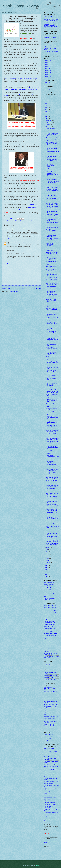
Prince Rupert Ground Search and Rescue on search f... (51, 349)
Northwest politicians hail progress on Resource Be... (51, 143)
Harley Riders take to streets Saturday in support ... (51, 165)
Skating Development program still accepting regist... (51, 211)
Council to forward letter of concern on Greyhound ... (52, 470)
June (47, 551)
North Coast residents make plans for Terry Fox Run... (52, 439)
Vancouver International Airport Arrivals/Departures (50, 654)
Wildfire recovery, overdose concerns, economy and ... (52, 139)
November (48, 122)
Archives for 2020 (47, 68)
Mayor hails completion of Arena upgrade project (52, 388)
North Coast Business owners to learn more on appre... (52, 200)
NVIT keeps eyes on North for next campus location (52, 204)
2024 (46, 103)
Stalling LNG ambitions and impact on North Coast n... (52, 501)
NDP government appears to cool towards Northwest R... (52, 249)
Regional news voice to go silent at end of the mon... (52, 392)
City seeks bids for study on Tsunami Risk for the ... (52, 332)
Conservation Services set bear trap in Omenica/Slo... (52, 240)
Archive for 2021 (47, 66)
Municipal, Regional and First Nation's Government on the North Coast (50, 707)
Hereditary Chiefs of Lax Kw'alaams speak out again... (51, 309)
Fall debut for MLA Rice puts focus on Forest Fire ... (52, 518)
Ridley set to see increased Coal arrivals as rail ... (52, 486)
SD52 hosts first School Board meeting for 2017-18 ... (52, 506)
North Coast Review (20, 6)
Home (22, 288)
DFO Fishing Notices (48, 626)
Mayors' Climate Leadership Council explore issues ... (52, 187)
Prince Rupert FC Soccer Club (50, 804)
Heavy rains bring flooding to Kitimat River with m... (52, 541)
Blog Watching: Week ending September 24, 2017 (51, 263)
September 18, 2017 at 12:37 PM (16, 242)
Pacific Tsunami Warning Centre (51, 642)
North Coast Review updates (50, 37)
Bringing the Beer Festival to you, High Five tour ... (52, 544)
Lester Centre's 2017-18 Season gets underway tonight (51, 323)
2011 (46, 576)
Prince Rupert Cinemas (49, 738)
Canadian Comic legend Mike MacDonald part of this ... (52, 417)
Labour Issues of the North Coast (51, 704)
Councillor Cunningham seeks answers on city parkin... (51, 466)
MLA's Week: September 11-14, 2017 (51, 409)
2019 (46, 114)
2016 (46, 565)
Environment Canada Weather (50, 633)
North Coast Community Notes (50, 710)
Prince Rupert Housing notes (50, 593)
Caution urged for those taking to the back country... (51, 427)
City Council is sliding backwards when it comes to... (51, 435)
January (48, 562)
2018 (46, 116)
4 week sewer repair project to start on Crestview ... (52, 223)
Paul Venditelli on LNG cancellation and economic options (20, 220)
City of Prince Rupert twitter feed (51, 616)
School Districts (47, 666)
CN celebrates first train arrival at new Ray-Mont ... (52, 362)
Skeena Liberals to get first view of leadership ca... (52, 215)
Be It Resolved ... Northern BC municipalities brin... (52, 227)
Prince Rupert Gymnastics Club (51, 773)
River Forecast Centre (48, 644)
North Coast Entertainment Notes (51, 734)
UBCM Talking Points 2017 (52, 277)
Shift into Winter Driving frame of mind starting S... (51, 148)
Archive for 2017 (47, 74)
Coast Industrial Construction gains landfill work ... (52, 456)
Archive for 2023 (47, 62)
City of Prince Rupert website (50, 610)
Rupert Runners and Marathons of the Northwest (51, 813)
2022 (46, 107)
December (48, 120)
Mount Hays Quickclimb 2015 (50, 764)
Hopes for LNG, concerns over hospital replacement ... (51, 384)
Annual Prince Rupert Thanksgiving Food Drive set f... (52, 447)
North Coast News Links (49, 582)
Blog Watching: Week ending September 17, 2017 (51, 405)
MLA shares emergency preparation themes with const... (52, 190)
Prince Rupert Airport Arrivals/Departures (48, 647)
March (47, 558)
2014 (46, 569)
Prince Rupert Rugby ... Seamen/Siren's (49, 807)
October (48, 124)
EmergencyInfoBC (48, 631)
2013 (46, 572)
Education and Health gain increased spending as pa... (52, 533)
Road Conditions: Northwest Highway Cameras (50, 608)
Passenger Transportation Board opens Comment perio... (52, 422)
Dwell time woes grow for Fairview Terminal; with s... (51, 296)
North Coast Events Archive (50, 82)
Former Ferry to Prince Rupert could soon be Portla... (51, 353)
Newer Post (6, 288)
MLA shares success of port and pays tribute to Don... (52, 335)
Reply (8, 238)
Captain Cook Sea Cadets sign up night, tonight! (52, 510)
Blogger (37, 865)
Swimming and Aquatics (49, 783)
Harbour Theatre (47, 740)
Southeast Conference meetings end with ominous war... (51, 291)
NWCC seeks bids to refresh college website (51, 178)
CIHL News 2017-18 (50, 529)
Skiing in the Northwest (49, 795)
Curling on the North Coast (49, 802)
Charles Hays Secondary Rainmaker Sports (49, 749)
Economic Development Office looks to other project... (51, 396)
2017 (46, 118)
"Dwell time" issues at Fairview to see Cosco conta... (51, 375)
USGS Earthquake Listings (50, 640)
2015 (46, 567)
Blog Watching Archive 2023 (50, 89)
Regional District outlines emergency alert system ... (52, 514)
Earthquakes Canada (48, 638)
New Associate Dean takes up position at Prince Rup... (52, 344)
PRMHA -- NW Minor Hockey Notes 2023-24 (50, 759)
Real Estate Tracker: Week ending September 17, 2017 (52, 400)
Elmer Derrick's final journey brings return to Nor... (52, 152)
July (47, 549)
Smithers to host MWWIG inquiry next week (51, 280)
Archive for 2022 (47, 64)
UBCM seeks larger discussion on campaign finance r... (52, 174)
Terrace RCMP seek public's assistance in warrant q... (51, 130)
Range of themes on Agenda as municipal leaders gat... (51, 235)
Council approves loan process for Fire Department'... (51, 461)
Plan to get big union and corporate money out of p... (51, 358)
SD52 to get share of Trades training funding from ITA (51, 219)
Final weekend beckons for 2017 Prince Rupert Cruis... (52, 195)
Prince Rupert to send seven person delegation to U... (52, 274)
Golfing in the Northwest (49, 815)
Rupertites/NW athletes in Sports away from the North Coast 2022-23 (51, 819)
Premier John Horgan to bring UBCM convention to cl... (52, 161)
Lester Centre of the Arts (49, 736)
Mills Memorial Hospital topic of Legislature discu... (51, 300)
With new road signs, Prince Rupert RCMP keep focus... (52, 182)
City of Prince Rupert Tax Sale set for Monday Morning (51, 258)
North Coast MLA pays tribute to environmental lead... (52, 367)
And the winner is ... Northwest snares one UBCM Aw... (51, 170)
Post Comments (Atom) (14, 291)
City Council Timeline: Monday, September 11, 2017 (52, 474)
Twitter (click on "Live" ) (49, 96)
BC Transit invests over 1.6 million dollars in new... (52, 270)
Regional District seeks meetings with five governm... (51, 244)
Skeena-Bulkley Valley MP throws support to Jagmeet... (52, 328)
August (48, 547)
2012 (46, 574)
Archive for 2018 (47, 72)
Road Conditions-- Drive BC (50, 605)
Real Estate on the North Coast (51, 716)
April (47, 556)
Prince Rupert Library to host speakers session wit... (51, 305)
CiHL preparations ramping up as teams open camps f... (52, 523)
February (48, 560)
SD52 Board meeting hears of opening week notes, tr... (52, 443)
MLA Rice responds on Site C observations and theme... (52, 319)
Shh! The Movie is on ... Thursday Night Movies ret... (51, 490)
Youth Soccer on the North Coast (51, 781)
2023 (46, 105)
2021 (46, 109)
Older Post (37, 288)
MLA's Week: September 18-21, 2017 (51, 267)
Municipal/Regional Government (51, 664)
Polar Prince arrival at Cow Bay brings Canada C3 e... (52, 134)
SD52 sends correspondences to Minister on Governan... (52, 230)
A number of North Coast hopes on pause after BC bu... (52, 482)
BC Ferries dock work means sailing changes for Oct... (51, 314)
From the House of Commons (50, 675)
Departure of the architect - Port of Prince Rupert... (52, 537)
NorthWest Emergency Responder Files (49, 585)
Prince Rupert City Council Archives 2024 (49, 599)
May (47, 554)
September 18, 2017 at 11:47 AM (19, 228)
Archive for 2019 (47, 70)
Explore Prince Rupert (48, 587)
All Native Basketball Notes (50, 797)
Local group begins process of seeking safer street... (52, 207)
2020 (46, 111)
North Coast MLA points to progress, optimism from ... (52, 413)
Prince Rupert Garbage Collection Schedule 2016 (49, 622)
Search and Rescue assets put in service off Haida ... (52, 431)
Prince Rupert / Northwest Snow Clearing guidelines (51, 52)
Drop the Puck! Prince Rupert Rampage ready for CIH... (52, 156)
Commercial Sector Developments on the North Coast (50, 688)
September (48, 126)
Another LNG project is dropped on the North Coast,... (51, 452)
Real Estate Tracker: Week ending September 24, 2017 (52, 253)
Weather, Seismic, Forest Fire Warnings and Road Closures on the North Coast (51, 726)
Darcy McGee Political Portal (50, 679)
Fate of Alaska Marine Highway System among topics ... (52, 339)
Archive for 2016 (47, 76)
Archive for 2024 (47, 60)
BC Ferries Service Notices (50, 624)
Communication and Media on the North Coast (50, 692)
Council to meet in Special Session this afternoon (52, 371)
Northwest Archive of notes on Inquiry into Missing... (52, 284)
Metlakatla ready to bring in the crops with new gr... (52, 478)
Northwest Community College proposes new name (51, 380)
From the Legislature (48, 677)
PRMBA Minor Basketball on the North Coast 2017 (52, 497)
